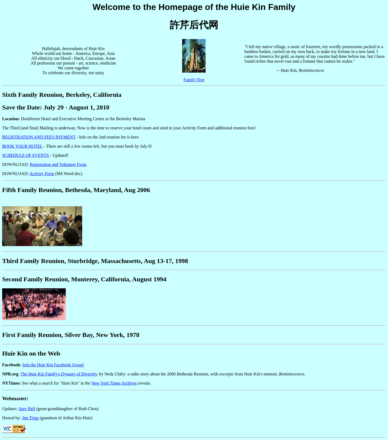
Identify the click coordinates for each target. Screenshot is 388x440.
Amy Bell (26, 408)
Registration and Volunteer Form (58, 164)
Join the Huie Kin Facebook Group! (53, 365)
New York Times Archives (114, 383)
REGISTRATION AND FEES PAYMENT (39, 137)
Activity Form (42, 173)
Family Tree (194, 79)
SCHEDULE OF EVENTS (26, 155)
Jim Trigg (30, 418)
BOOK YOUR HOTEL (22, 146)
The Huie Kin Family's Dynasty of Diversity (58, 374)
